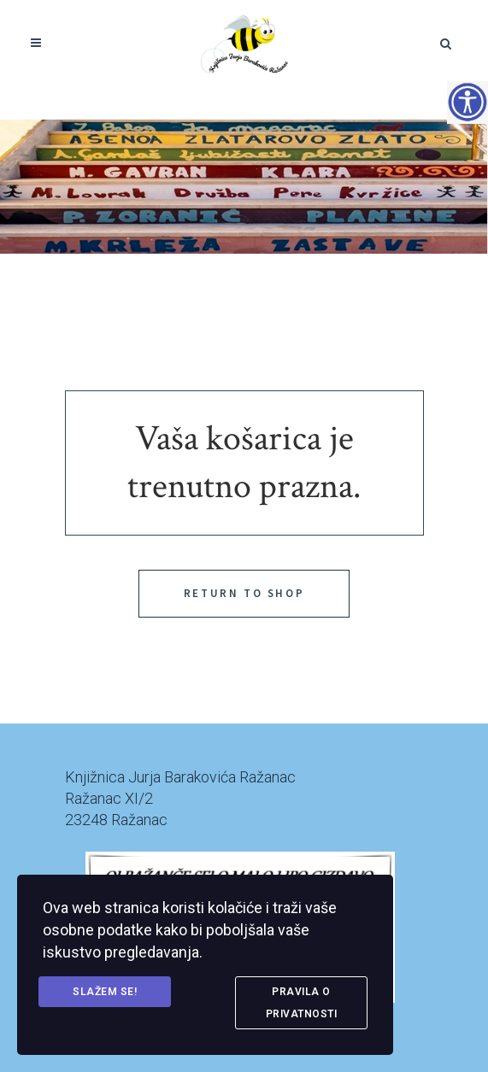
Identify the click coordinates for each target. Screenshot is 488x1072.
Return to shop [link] (244, 593)
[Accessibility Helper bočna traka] (467, 101)
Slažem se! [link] (105, 992)
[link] (244, 43)
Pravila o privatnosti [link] (302, 1003)
